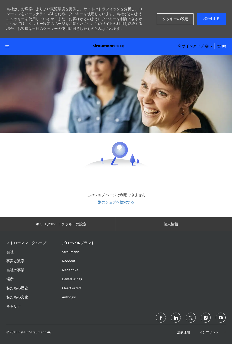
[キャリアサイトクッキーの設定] (61, 224)
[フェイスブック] (161, 318)
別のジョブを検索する (116, 202)
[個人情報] (171, 224)
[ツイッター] (191, 318)
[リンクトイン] (176, 318)
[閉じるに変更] (7, 46)
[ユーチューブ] (221, 318)
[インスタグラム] (206, 318)
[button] (191, 45)
